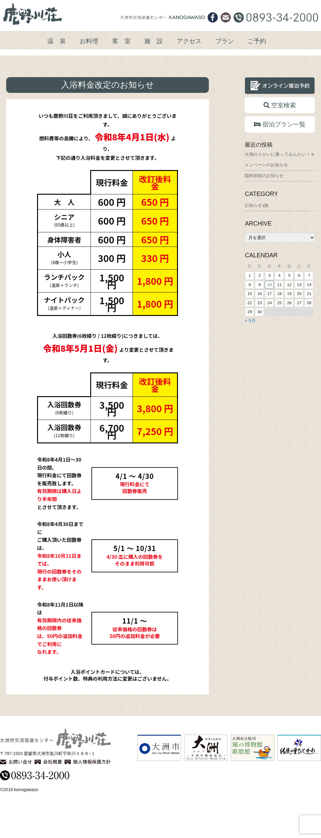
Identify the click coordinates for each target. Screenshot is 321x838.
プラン (224, 41)
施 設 (153, 41)
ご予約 (256, 41)
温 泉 (56, 41)
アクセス (189, 41)
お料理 (89, 41)
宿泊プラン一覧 (280, 161)
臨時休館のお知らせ (264, 212)
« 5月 (250, 357)
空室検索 (280, 142)
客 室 (121, 41)
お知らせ (253, 242)
